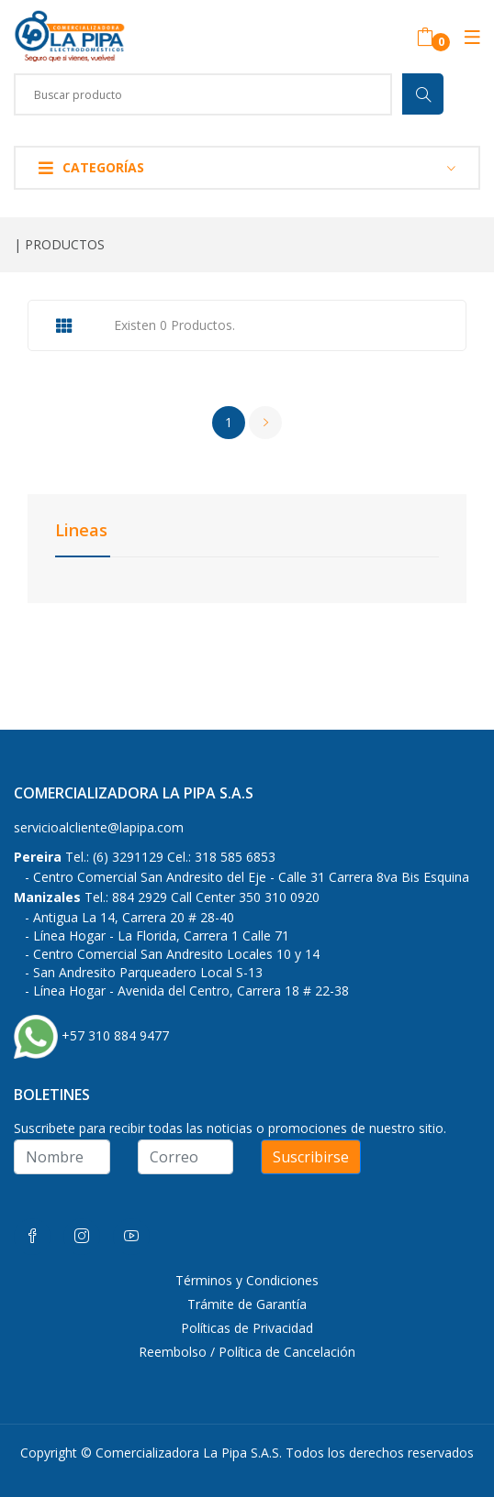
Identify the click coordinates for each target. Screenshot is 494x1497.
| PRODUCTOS (59, 244)
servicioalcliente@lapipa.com (99, 827)
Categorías (91, 167)
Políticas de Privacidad (247, 1328)
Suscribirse (311, 1157)
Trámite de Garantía (247, 1304)
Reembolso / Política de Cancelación (247, 1351)
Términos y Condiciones (247, 1280)
